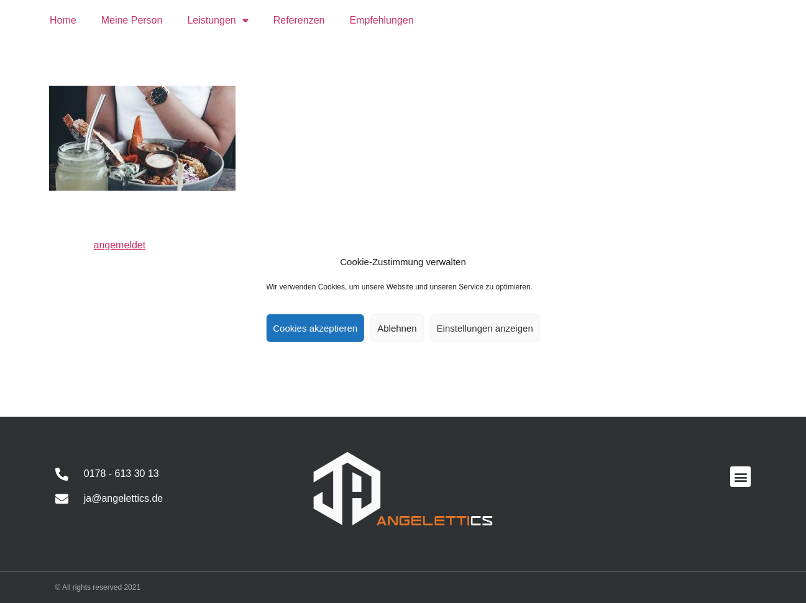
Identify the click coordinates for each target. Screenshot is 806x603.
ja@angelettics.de (123, 498)
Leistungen (217, 20)
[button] (740, 476)
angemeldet (120, 245)
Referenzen (299, 20)
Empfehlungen (381, 20)
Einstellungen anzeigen (485, 327)
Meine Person (132, 20)
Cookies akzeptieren (315, 327)
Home (63, 20)
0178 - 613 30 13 (121, 473)
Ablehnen (396, 327)
